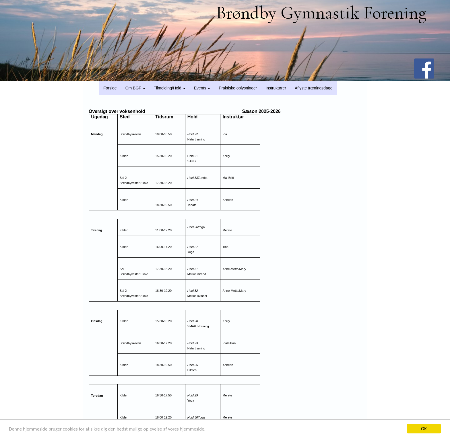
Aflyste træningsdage (314, 88)
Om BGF (135, 88)
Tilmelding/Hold (169, 88)
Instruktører (275, 88)
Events (202, 88)
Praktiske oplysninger (238, 88)
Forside (110, 88)
